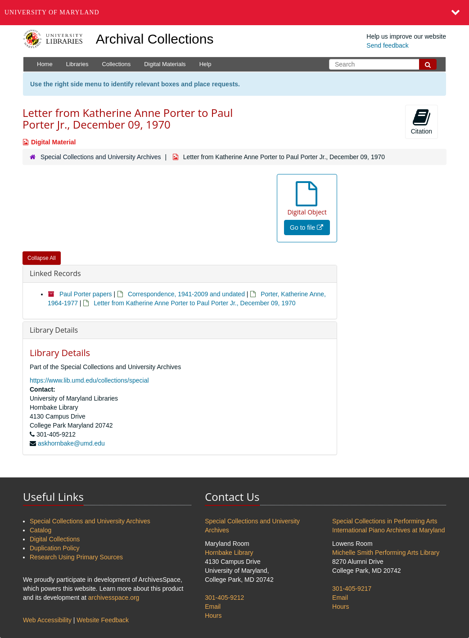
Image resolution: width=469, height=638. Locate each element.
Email (213, 606)
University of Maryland (52, 12)
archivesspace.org (114, 597)
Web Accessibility (47, 620)
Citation (421, 121)
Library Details (54, 330)
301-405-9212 (224, 597)
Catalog (40, 530)
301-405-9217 (351, 588)
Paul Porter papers (85, 294)
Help (205, 64)
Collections (116, 64)
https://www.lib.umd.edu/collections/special (89, 380)
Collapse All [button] (41, 258)
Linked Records (55, 273)
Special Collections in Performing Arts (384, 521)
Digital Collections (55, 539)
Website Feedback (103, 620)
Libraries (77, 64)
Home (45, 64)
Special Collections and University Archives (101, 157)
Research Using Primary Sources (76, 557)
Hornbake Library (229, 552)
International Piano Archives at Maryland (388, 530)
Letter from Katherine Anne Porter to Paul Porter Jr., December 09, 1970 (194, 303)
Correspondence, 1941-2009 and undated (186, 294)
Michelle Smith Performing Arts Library (385, 552)
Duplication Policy (55, 548)
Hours (213, 615)
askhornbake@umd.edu (71, 443)
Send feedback (387, 45)
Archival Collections (155, 38)
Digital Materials (164, 64)
